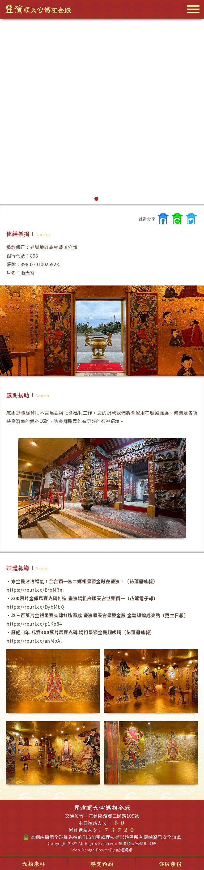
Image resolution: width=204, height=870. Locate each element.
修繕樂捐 (170, 864)
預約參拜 (33, 864)
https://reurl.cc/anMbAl (34, 640)
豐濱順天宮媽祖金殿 (137, 843)
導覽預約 (101, 864)
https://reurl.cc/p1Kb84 (34, 623)
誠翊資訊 (124, 849)
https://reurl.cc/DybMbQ (35, 606)
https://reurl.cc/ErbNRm (35, 589)
